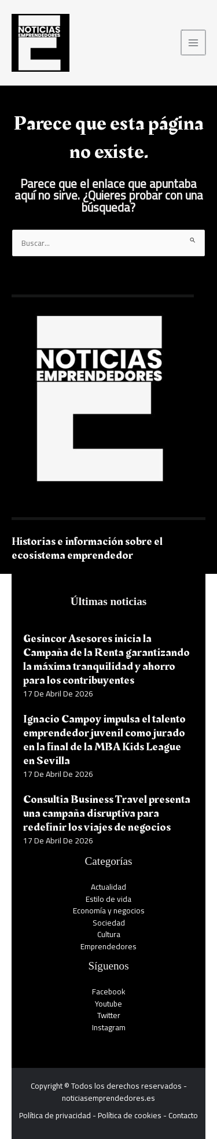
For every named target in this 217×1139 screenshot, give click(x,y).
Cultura (108, 934)
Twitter (108, 1015)
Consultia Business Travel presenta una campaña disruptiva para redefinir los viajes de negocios (106, 813)
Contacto (183, 1115)
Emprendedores (108, 946)
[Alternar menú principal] (194, 42)
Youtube (108, 1003)
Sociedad (109, 922)
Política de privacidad (55, 1115)
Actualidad (108, 886)
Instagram (109, 1027)
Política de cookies (129, 1115)
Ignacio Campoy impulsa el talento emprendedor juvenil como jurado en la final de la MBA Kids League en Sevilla (104, 739)
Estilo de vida (108, 898)
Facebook (109, 991)
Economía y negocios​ (109, 910)
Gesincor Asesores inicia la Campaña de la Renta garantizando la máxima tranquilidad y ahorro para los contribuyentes (106, 659)
